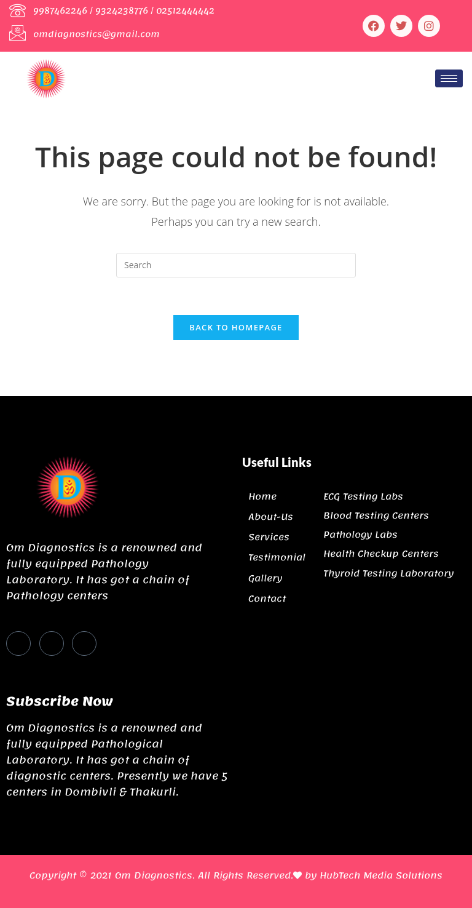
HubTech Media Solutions (381, 875)
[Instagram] (84, 643)
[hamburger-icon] (449, 78)
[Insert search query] (236, 265)
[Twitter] (51, 643)
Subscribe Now (59, 701)
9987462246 (60, 10)
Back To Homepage (235, 327)
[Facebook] (18, 643)
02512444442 (185, 10)
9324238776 (121, 10)
